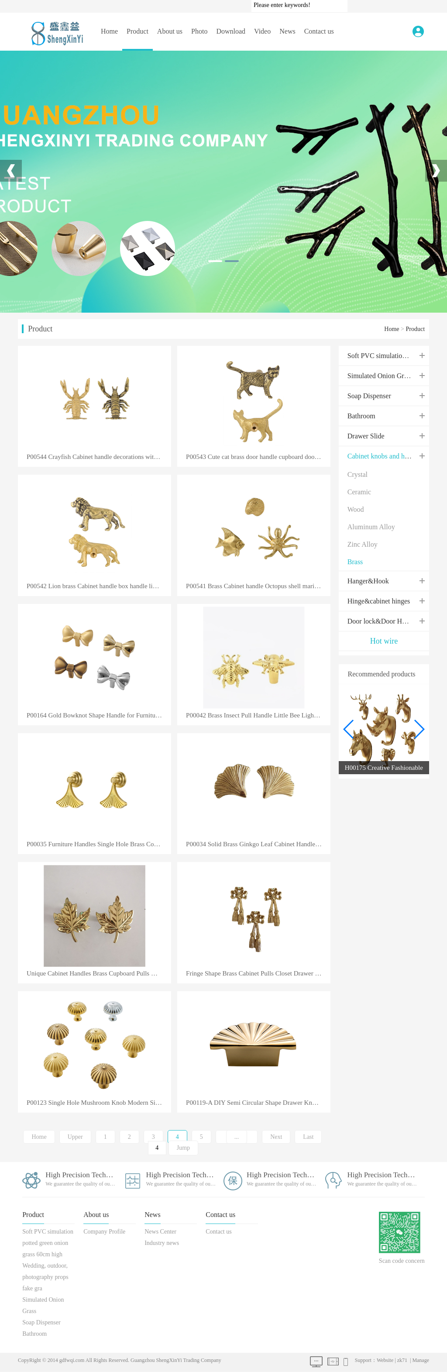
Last (308, 1137)
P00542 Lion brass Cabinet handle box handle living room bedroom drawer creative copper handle (99, 586)
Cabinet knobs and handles (385, 456)
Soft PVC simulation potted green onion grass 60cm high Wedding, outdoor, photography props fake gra (47, 1260)
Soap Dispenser (369, 396)
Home (109, 31)
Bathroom (361, 416)
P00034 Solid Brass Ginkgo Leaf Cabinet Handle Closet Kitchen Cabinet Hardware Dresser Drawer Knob (258, 844)
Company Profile (104, 1231)
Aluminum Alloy (371, 527)
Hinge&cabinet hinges (378, 601)
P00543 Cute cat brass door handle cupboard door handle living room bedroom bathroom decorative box (258, 457)
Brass (355, 561)
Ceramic (359, 492)
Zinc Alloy (362, 544)
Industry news (161, 1243)
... (236, 1137)
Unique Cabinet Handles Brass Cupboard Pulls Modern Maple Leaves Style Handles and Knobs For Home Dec (99, 973)
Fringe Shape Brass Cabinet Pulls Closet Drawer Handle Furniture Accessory (258, 973)
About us (169, 31)
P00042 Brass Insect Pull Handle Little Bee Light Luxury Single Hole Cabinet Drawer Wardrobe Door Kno (258, 715)
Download (230, 31)
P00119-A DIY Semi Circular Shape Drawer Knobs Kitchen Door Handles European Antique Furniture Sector (258, 1103)
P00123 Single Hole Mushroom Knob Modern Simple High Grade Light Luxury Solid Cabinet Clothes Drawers (99, 1103)
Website (385, 1360)
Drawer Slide (366, 436)
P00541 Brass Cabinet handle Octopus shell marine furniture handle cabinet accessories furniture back (258, 586)
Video (262, 31)
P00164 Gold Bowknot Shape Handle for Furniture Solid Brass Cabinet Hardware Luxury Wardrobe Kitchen (99, 715)
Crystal (357, 474)
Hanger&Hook (368, 581)
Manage (420, 1360)
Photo (199, 31)
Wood (355, 509)
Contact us (319, 31)
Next (276, 1137)
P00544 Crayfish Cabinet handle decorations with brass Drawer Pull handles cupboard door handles (99, 457)
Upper (75, 1137)
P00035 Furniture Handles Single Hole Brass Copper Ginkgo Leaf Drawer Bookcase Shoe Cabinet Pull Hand (99, 844)
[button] (419, 729)
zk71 (402, 1360)
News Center (160, 1231)
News (287, 31)
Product (137, 31)
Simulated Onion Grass (380, 375)
